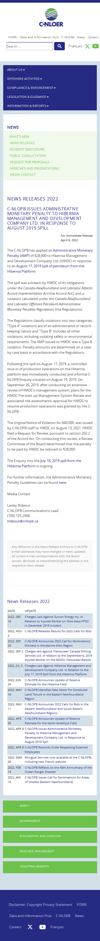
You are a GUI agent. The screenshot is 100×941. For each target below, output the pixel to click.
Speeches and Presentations (34, 168)
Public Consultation (28, 155)
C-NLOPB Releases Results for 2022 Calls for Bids (58, 631)
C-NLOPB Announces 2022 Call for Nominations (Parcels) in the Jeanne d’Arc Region (57, 643)
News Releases (22, 143)
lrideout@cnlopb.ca (22, 521)
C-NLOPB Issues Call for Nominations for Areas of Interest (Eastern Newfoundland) (57, 779)
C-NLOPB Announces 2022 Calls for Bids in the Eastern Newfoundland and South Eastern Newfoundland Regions (57, 708)
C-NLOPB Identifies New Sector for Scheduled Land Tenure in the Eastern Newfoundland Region (56, 694)
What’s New (19, 136)
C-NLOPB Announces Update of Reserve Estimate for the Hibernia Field (52, 682)
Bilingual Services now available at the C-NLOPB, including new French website (58, 759)
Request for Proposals (29, 162)
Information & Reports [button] (28, 106)
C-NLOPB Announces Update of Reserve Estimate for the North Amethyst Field (52, 721)
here (62, 482)
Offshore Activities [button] (24, 79)
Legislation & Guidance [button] (28, 97)
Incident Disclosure (27, 149)
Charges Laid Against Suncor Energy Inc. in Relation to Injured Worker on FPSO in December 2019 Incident (57, 621)
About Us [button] (16, 70)
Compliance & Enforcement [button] (31, 88)
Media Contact (23, 174)
